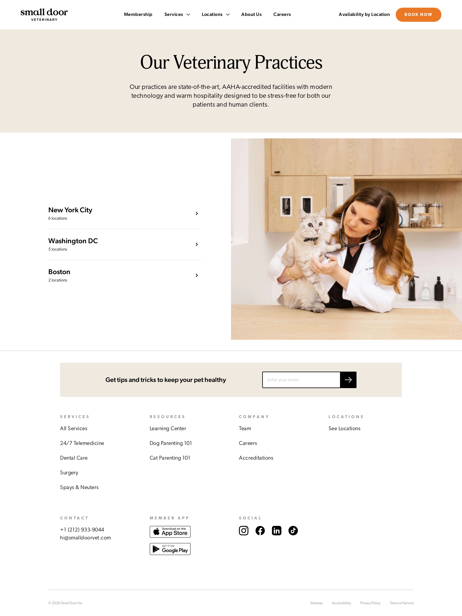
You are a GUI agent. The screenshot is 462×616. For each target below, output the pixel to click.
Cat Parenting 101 (170, 458)
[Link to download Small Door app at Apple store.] (170, 539)
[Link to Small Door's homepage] (44, 14)
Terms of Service (402, 603)
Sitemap (316, 603)
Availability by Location (364, 14)
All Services (73, 428)
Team (245, 428)
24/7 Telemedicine (82, 443)
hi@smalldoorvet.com (85, 538)
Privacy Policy (370, 603)
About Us (251, 14)
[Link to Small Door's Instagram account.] (243, 541)
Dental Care (74, 458)
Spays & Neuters (79, 487)
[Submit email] (348, 380)
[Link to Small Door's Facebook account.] (260, 541)
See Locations (345, 428)
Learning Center (168, 428)
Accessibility (341, 603)
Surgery (69, 473)
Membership (138, 14)
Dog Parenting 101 (171, 443)
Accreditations (256, 458)
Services (177, 14)
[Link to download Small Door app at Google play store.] (170, 561)
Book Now (419, 15)
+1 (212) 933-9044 (82, 530)
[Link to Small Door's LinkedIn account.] (276, 541)
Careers (282, 14)
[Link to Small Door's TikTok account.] (293, 541)
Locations (216, 14)
